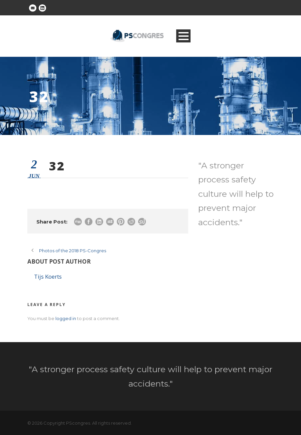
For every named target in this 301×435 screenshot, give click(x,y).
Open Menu (183, 35)
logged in (65, 318)
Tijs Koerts (48, 276)
